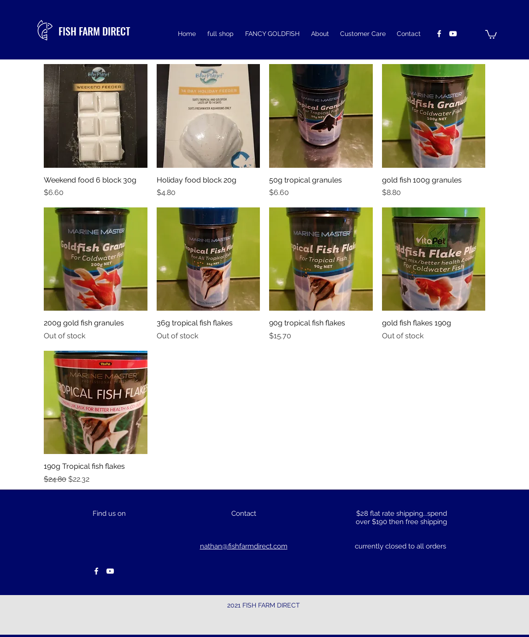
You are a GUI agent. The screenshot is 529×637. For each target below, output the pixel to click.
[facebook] (439, 33)
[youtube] (453, 33)
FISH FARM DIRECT (94, 31)
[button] (491, 34)
